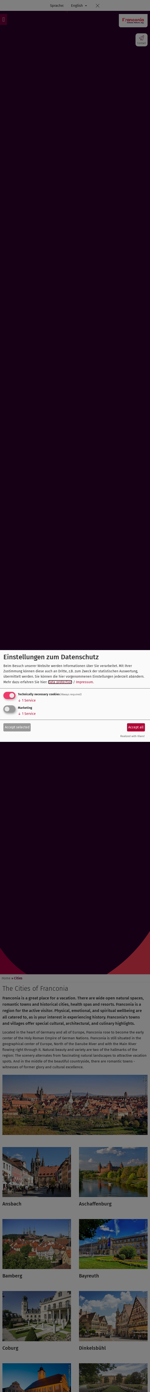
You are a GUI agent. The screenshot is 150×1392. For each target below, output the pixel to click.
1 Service (27, 700)
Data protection (60, 682)
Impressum (84, 682)
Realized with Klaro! (132, 736)
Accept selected (17, 727)
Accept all (135, 727)
